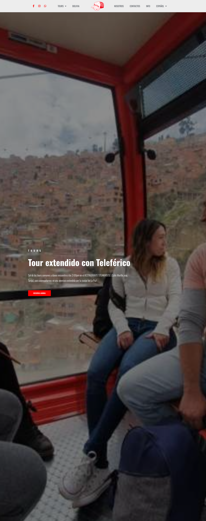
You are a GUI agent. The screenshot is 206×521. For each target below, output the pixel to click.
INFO (148, 6)
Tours (62, 6)
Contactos (135, 6)
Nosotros (119, 6)
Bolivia (75, 6)
